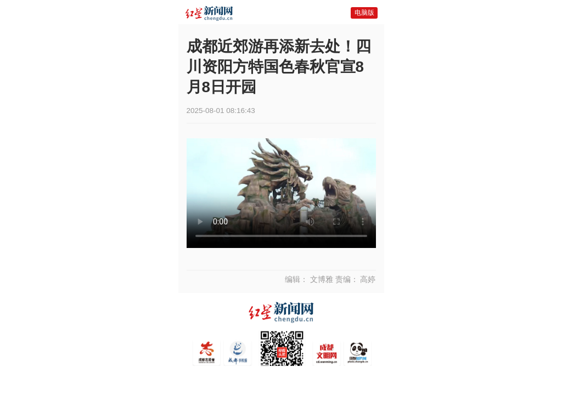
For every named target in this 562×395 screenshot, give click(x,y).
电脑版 (364, 12)
